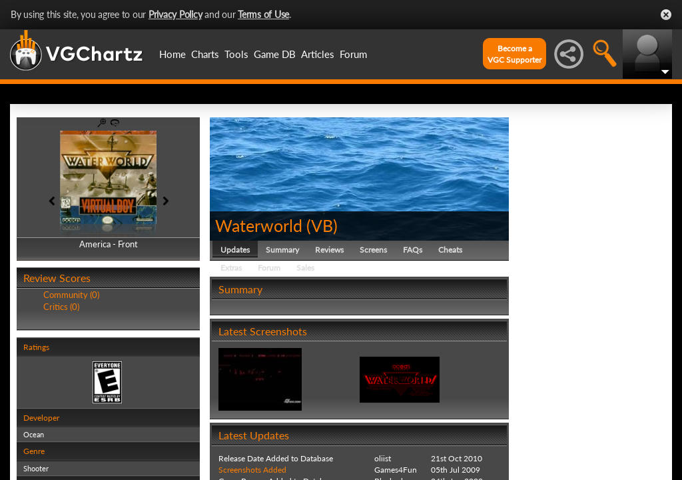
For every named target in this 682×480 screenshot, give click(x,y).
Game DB (275, 54)
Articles (317, 54)
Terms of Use (263, 14)
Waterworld (258, 225)
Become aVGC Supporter (514, 54)
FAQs (412, 250)
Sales (305, 268)
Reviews (329, 250)
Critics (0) (61, 306)
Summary (282, 250)
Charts (205, 54)
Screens (373, 250)
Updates (235, 250)
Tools (236, 54)
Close (666, 14)
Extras (231, 268)
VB (322, 225)
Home (172, 54)
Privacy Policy (175, 14)
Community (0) (71, 294)
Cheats (450, 250)
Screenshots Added (252, 470)
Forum (353, 54)
